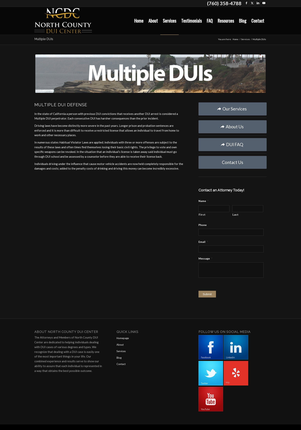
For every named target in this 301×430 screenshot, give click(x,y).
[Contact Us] (232, 162)
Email (203, 241)
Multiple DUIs (43, 39)
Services (121, 351)
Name (203, 201)
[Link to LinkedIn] (258, 3)
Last (235, 214)
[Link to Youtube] (264, 3)
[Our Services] (232, 108)
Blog (119, 357)
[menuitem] (139, 21)
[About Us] (232, 126)
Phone (202, 225)
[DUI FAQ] (232, 144)
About (120, 344)
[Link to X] (252, 3)
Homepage (123, 338)
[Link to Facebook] (246, 3)
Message (205, 258)
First (202, 214)
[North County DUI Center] (63, 21)
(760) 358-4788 (224, 3)
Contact (121, 364)
